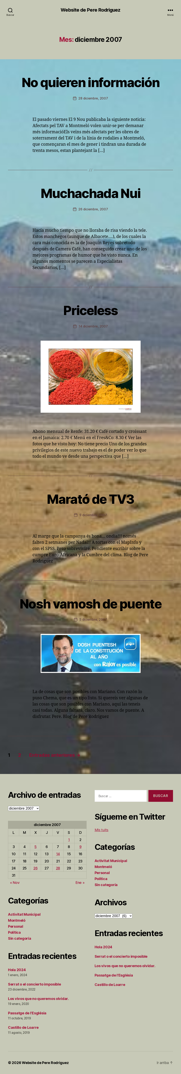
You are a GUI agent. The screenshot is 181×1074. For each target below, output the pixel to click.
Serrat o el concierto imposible (34, 984)
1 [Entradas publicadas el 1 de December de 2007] (69, 840)
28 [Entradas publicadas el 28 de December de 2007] (58, 868)
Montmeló (16, 920)
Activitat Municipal (24, 914)
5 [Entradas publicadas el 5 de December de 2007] (35, 847)
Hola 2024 (17, 970)
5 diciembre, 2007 (93, 619)
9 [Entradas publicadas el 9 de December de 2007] (80, 847)
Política (14, 932)
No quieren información (90, 82)
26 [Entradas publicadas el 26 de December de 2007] (35, 868)
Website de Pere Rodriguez (90, 10)
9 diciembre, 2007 (93, 515)
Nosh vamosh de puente (90, 603)
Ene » (80, 882)
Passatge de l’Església (27, 1013)
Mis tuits (102, 830)
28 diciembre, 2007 (93, 98)
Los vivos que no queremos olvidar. (38, 999)
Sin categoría (19, 938)
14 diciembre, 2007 (93, 326)
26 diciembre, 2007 (93, 209)
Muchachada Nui (91, 193)
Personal (15, 926)
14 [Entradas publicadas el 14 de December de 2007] (58, 854)
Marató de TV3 (90, 499)
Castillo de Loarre (23, 1027)
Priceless (90, 310)
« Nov (15, 882)
